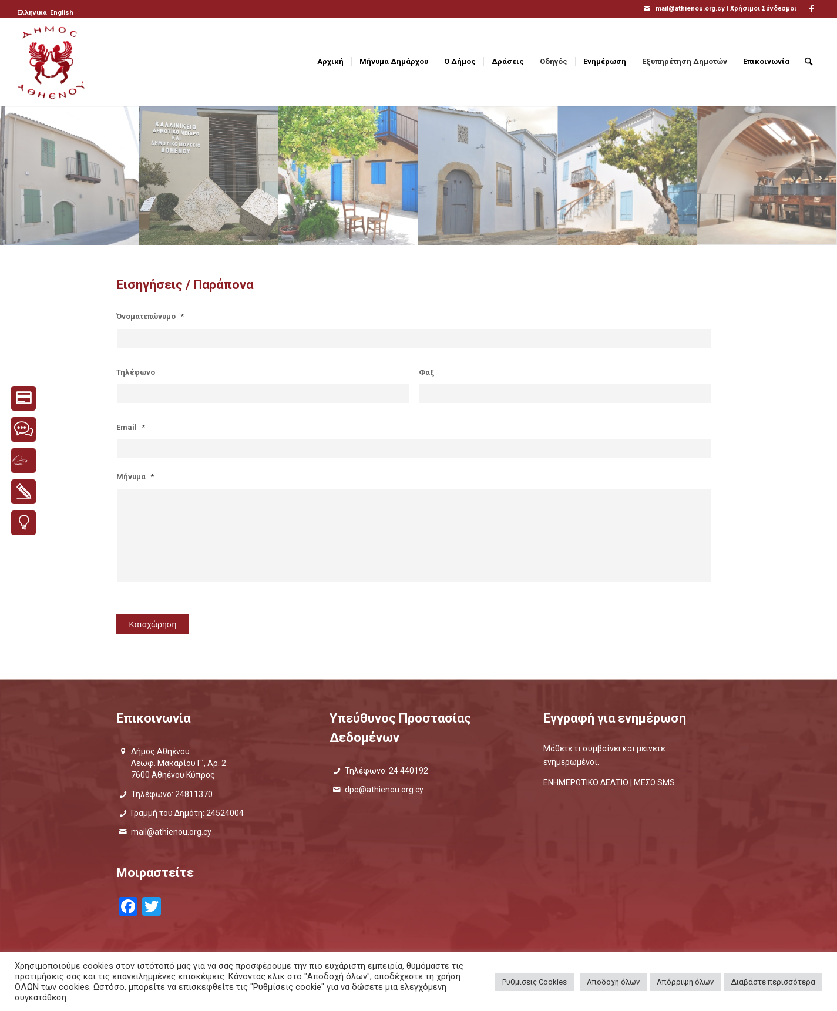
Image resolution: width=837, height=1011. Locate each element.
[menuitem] (33, 13)
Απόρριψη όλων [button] (685, 982)
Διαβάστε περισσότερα (773, 982)
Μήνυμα (135, 476)
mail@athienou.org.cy (171, 832)
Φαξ (427, 372)
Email (130, 427)
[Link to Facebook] (812, 9)
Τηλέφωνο (135, 372)
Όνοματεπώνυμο (150, 316)
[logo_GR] (52, 62)
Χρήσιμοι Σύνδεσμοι (763, 8)
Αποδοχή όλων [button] (613, 982)
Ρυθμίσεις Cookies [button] (534, 982)
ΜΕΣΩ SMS (654, 782)
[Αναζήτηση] (808, 62)
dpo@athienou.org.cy (384, 789)
